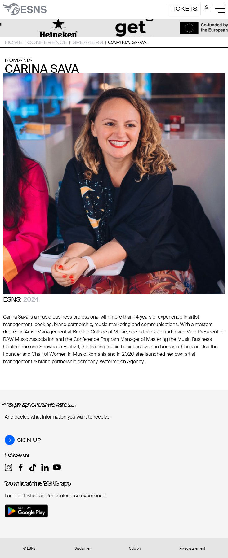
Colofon (135, 548)
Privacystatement (192, 548)
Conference (47, 42)
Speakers (87, 42)
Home (13, 42)
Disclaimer (82, 548)
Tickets (183, 9)
